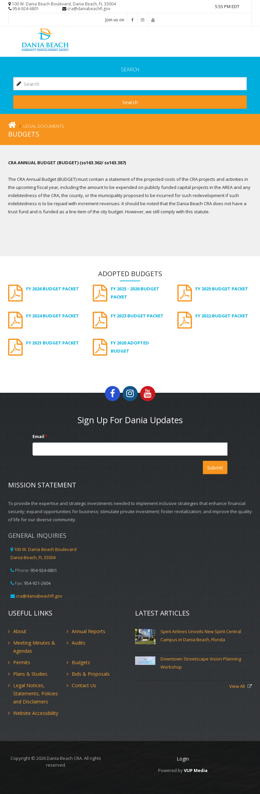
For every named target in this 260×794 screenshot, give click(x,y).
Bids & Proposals (91, 674)
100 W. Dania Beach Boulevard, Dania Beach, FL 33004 (64, 4)
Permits (21, 662)
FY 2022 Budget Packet (221, 316)
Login (183, 758)
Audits (78, 643)
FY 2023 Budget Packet (137, 316)
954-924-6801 (26, 8)
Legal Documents (43, 126)
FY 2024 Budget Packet (52, 316)
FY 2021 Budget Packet (52, 343)
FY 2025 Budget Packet (221, 289)
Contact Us (84, 685)
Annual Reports (88, 631)
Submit (215, 467)
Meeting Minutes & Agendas (34, 647)
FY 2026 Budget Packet (52, 289)
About (19, 631)
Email (40, 436)
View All (237, 686)
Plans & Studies (30, 674)
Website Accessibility (35, 713)
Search (130, 102)
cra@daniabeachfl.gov (88, 8)
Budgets (81, 662)
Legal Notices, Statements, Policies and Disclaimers (35, 693)
